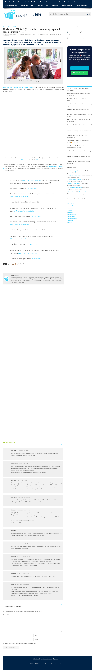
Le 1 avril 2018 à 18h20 (23, 584)
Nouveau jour (71, 191)
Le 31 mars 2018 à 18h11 (23, 573)
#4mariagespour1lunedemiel (31, 180)
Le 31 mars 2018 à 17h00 (24, 510)
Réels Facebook (67, 6)
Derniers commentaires (47, 2)
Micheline (38, 160)
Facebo (70, 206)
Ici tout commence (11, 6)
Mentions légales (37, 659)
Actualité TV (13, 26)
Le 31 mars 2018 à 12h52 (24, 480)
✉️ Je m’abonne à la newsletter (79, 68)
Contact (45, 659)
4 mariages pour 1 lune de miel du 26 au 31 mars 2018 (19, 87)
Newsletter (55, 6)
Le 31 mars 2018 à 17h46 (23, 556)
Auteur (50, 659)
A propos (55, 659)
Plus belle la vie (42, 6)
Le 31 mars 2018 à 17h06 (23, 531)
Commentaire (6, 614)
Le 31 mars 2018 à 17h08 (22, 544)
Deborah (23, 160)
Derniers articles (30, 2)
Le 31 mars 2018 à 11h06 (21, 463)
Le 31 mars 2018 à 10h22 (22, 450)
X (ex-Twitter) (71, 204)
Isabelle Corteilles (44, 34)
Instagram (70, 208)
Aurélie (12, 160)
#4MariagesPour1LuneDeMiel (24, 211)
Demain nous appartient (67, 2)
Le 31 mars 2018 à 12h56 (24, 497)
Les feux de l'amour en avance (75, 187)
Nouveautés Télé (6, 26)
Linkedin (70, 220)
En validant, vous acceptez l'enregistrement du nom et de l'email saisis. (20, 643)
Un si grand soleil (27, 6)
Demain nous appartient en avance (76, 171)
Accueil (7, 2)
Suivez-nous (17, 2)
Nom (36, 635)
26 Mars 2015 (32, 188)
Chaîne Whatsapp (81, 6)
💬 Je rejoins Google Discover (79, 72)
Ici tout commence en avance (74, 179)
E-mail (37, 639)
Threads (70, 210)
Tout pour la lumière (84, 191)
